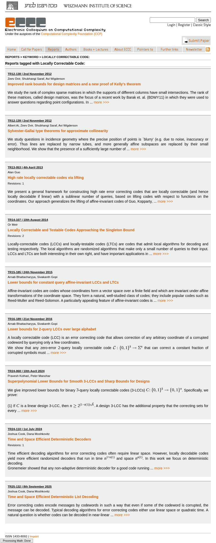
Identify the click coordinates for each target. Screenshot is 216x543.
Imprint (34, 536)
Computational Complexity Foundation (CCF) (71, 34)
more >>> (101, 102)
